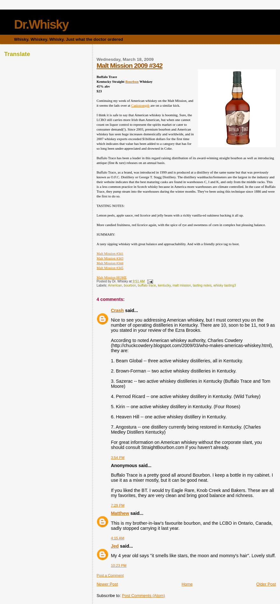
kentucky (164, 285)
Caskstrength (140, 105)
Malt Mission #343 (110, 258)
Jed (115, 546)
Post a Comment (110, 575)
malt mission (182, 285)
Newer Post (107, 584)
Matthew (120, 513)
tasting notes (202, 285)
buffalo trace (147, 285)
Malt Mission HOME (112, 277)
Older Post (266, 584)
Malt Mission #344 (110, 263)
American (115, 285)
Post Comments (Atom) (143, 595)
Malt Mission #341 (110, 253)
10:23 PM (119, 565)
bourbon (130, 285)
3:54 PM (118, 457)
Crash (117, 310)
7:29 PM (118, 505)
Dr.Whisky (41, 24)
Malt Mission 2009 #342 (130, 65)
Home (187, 584)
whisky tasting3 (224, 285)
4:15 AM (117, 538)
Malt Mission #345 (110, 268)
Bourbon (132, 81)
